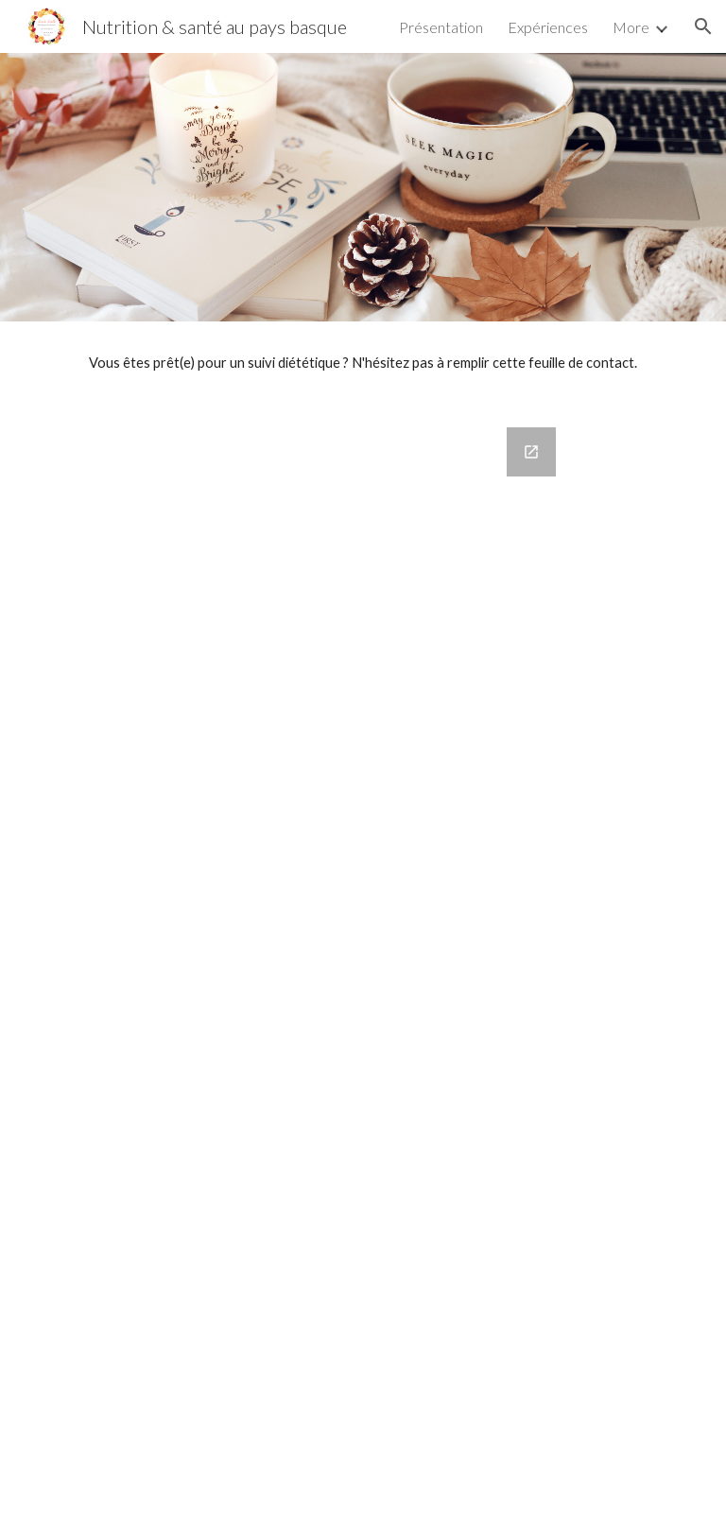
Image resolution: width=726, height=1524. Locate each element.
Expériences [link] (548, 27)
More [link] (631, 27)
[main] (362, 363)
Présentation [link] (441, 27)
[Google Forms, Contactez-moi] (362, 964)
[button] (703, 26)
